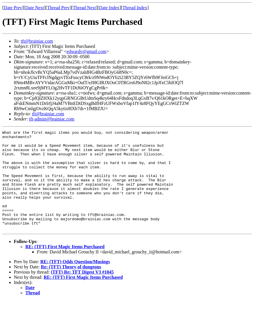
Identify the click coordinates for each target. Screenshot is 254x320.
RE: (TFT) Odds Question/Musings (75, 281)
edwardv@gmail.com (86, 51)
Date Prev (13, 7)
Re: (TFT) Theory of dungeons (71, 286)
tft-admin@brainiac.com (51, 118)
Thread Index (134, 7)
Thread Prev (58, 7)
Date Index (109, 7)
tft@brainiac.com (37, 41)
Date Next (34, 7)
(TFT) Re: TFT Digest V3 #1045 (82, 291)
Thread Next (84, 7)
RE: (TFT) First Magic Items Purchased (65, 266)
